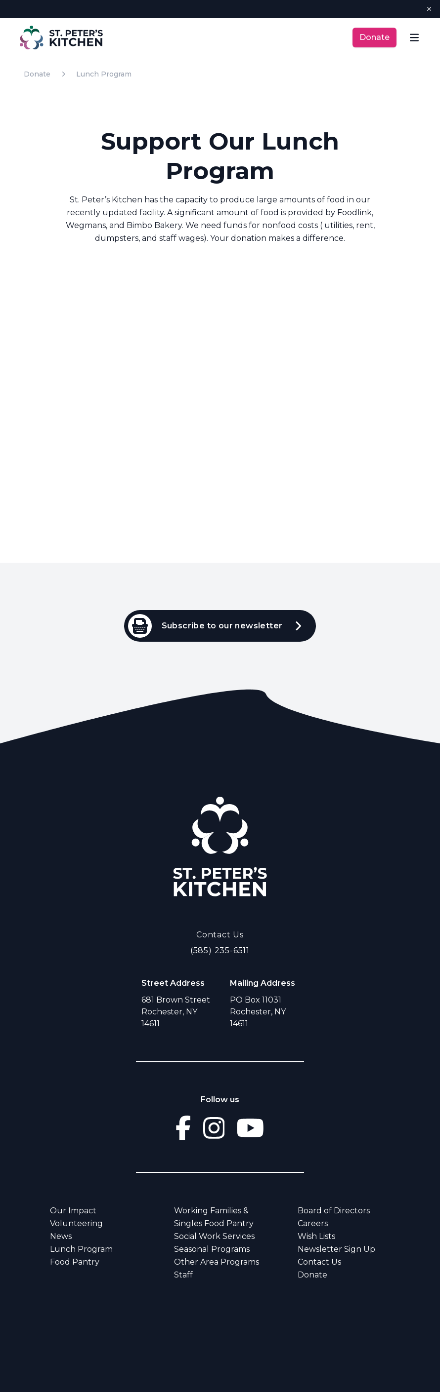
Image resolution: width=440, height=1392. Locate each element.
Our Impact (73, 1210)
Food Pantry (74, 1262)
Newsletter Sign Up (336, 1249)
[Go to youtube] (250, 1128)
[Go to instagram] (214, 1128)
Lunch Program (104, 74)
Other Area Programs (216, 1262)
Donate (374, 37)
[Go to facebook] (183, 1128)
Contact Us (220, 934)
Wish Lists (316, 1236)
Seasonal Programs (212, 1249)
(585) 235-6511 (220, 950)
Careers (313, 1223)
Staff (183, 1274)
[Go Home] (220, 846)
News (61, 1236)
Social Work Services (214, 1236)
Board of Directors (334, 1210)
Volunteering (76, 1223)
